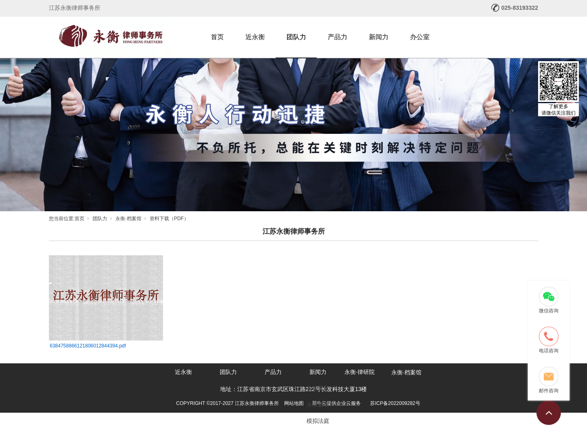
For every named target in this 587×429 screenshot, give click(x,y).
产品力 (337, 36)
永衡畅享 (318, 404)
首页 (217, 36)
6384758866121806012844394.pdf (88, 346)
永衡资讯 (318, 388)
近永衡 (255, 36)
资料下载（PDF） (169, 218)
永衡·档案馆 (128, 218)
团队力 (296, 36)
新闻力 (378, 36)
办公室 (420, 36)
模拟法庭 (318, 421)
